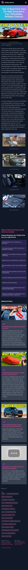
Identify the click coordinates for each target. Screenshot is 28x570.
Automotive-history (8, 500)
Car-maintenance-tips (9, 524)
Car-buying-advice (12, 493)
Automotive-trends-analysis (11, 521)
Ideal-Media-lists (7, 506)
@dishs (9, 45)
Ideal (3, 493)
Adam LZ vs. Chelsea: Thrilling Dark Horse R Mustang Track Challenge (7, 543)
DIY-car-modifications (9, 512)
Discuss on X (4, 488)
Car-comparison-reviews (10, 503)
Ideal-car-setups (7, 518)
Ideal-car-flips (6, 536)
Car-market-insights (8, 509)
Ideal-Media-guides (7, 527)
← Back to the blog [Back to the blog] (6, 547)
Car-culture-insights (8, 533)
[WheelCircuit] (7, 2)
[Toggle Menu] (26, 3)
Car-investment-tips (8, 515)
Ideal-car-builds (7, 496)
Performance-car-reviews (10, 530)
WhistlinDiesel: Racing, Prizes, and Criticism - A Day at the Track (20, 543)
